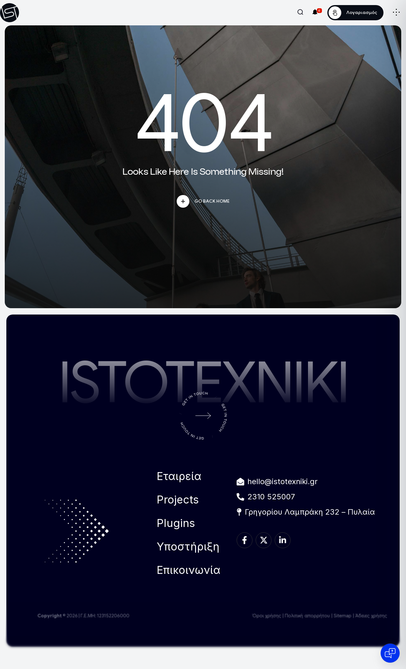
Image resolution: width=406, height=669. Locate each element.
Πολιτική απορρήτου (307, 616)
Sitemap (342, 616)
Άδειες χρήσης (371, 616)
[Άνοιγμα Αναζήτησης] (300, 12)
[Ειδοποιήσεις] (315, 11)
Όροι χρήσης (266, 616)
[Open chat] (390, 653)
